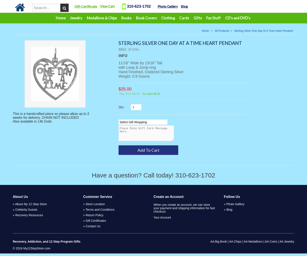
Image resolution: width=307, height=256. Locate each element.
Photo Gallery (178, 6)
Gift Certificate (96, 6)
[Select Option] (143, 122)
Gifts (198, 18)
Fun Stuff (213, 18)
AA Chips (235, 244)
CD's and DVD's (237, 18)
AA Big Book (218, 244)
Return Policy (94, 217)
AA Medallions (253, 244)
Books (126, 18)
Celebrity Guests (26, 212)
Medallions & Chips (102, 18)
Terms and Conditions (99, 212)
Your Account (162, 220)
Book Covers (146, 18)
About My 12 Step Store (31, 206)
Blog (194, 6)
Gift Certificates (96, 223)
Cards (184, 18)
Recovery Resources (29, 217)
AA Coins (271, 244)
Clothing (168, 18)
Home (61, 18)
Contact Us (93, 228)
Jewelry (76, 18)
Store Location (95, 206)
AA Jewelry (286, 244)
